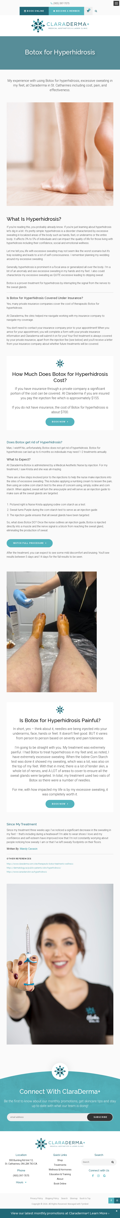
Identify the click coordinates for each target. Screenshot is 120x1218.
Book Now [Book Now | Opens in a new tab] (59, 422)
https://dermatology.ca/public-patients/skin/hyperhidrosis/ (34, 868)
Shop (60, 1160)
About (60, 1179)
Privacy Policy (36, 1198)
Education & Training (60, 1174)
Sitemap (73, 1198)
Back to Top (85, 1198)
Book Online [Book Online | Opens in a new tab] (34, 11)
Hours (19, 1182)
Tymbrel (84, 1204)
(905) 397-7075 (61, 3)
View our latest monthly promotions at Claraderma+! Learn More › (60, 1213)
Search (64, 1198)
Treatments (60, 1165)
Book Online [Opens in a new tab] (60, 1183)
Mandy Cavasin (28, 848)
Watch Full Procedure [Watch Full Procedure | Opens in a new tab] (28, 543)
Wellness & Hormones (60, 1169)
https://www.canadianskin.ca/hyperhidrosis (27, 872)
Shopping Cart (87, 11)
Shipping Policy (52, 1198)
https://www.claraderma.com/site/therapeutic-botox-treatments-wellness (40, 864)
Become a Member (66, 11)
